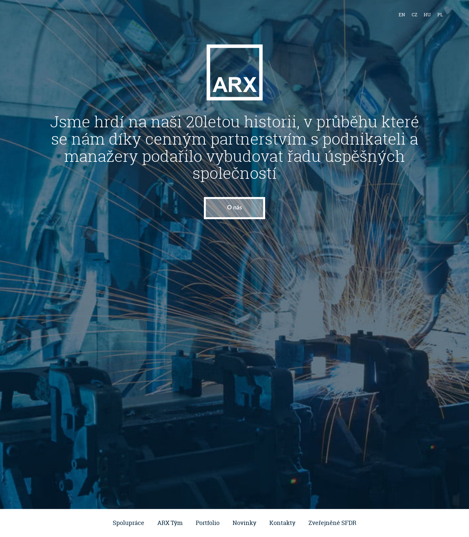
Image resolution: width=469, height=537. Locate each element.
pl (440, 14)
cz (414, 14)
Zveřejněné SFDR (332, 523)
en (402, 14)
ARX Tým (170, 523)
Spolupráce (128, 523)
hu (427, 14)
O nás (234, 208)
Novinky (244, 523)
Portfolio (208, 523)
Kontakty (282, 523)
